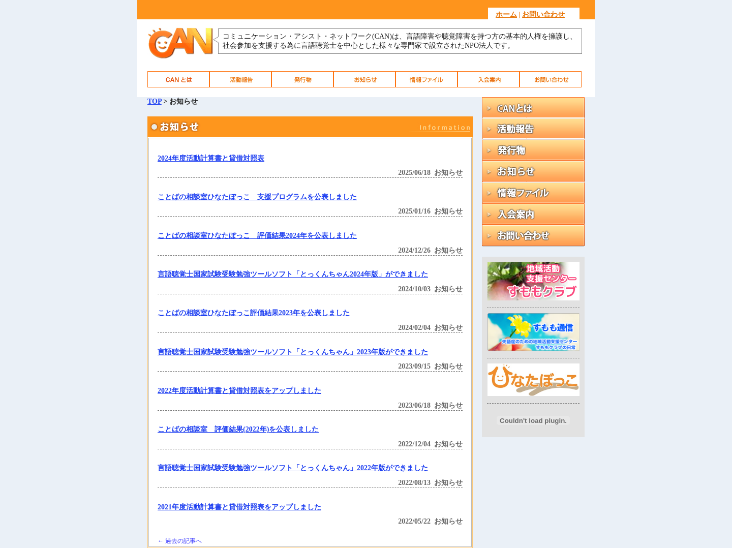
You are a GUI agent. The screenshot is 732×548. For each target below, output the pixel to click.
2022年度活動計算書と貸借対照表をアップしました (239, 390)
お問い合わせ (543, 14)
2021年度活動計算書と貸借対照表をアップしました (239, 507)
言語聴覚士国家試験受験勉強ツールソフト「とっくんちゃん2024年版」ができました (293, 274)
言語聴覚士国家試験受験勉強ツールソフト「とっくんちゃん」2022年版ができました (293, 468)
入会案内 (488, 79)
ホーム (506, 14)
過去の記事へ (180, 540)
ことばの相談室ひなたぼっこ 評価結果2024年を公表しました (257, 235)
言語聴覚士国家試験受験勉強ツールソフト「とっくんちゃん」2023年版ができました (293, 352)
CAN (178, 79)
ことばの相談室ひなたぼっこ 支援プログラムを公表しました (257, 197)
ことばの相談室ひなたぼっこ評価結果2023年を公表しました (254, 313)
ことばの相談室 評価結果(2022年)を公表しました (238, 429)
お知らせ (364, 79)
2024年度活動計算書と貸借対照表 (211, 158)
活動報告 (240, 79)
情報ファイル (426, 79)
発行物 (302, 79)
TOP (154, 101)
